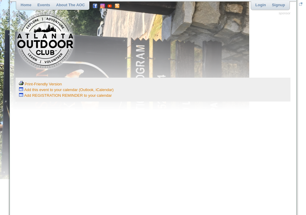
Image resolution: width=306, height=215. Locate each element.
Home (26, 5)
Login (260, 5)
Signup (278, 5)
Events (43, 5)
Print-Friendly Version (40, 84)
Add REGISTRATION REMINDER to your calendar (65, 95)
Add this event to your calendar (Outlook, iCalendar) (66, 89)
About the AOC (70, 5)
